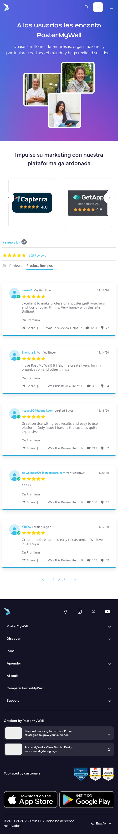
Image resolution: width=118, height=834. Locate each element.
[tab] (12, 266)
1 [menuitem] (54, 580)
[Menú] (111, 7)
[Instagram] (79, 611)
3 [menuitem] (65, 580)
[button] (31, 327)
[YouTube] (107, 611)
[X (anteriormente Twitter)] (93, 611)
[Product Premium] (65, 317)
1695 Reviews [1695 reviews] (36, 255)
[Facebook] (65, 611)
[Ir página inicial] (5, 7)
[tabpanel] (59, 432)
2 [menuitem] (59, 580)
